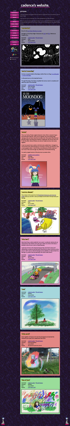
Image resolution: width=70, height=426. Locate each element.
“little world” (25, 334)
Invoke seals (13, 59)
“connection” (25, 28)
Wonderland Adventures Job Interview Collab (38, 195)
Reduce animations (15, 57)
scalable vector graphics (33, 155)
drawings (14, 35)
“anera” (24, 132)
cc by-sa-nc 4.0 (31, 42)
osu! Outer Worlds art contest (34, 31)
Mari (49, 33)
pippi (44, 33)
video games (14, 24)
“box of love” (25, 380)
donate (14, 17)
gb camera (14, 37)
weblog (14, 21)
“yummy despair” (27, 192)
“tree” (23, 289)
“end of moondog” (27, 71)
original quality (31, 38)
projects (14, 30)
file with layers (39, 38)
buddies (14, 42)
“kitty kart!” (25, 239)
